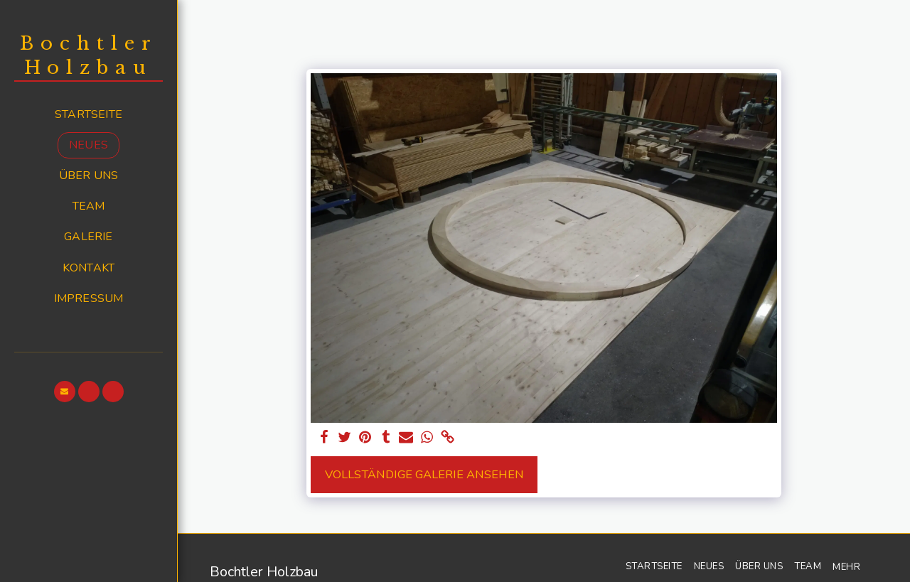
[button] (64, 391)
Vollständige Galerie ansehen (424, 474)
